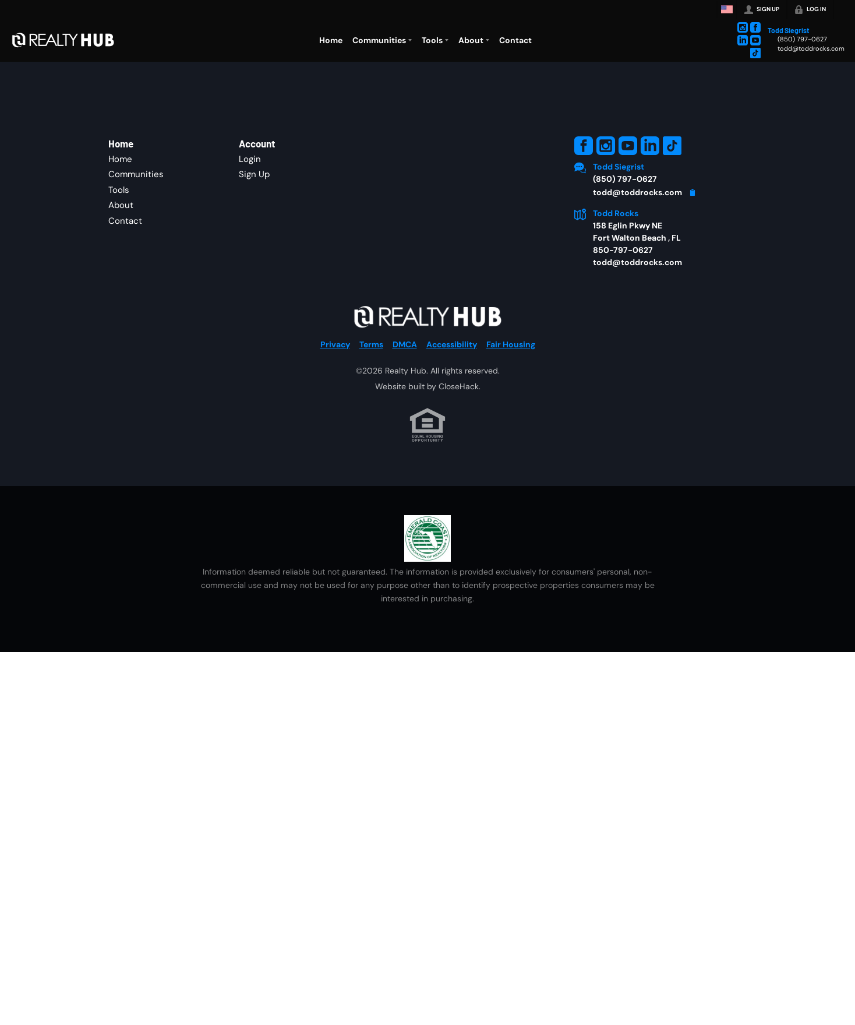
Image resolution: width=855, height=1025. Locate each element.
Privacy (335, 344)
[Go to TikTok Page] (755, 53)
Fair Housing (510, 344)
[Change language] (727, 9)
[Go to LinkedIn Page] (742, 40)
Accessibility (451, 344)
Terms (371, 344)
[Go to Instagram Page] (742, 27)
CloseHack (459, 386)
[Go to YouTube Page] (755, 40)
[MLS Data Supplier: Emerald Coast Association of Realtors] (427, 538)
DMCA (405, 344)
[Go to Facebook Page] (755, 27)
